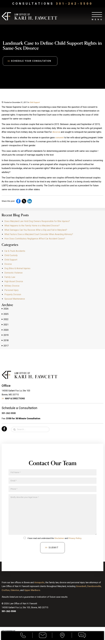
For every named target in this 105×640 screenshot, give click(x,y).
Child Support (34, 102)
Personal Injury (11, 290)
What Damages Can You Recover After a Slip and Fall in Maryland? (35, 230)
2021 (5, 325)
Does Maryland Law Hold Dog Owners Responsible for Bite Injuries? (37, 221)
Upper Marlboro (32, 590)
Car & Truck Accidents (14, 251)
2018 (5, 340)
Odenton (15, 590)
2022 (5, 319)
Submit (53, 547)
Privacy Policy (74, 538)
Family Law (9, 277)
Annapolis (39, 582)
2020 (5, 330)
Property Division (12, 294)
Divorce (8, 264)
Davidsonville (94, 586)
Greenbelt (81, 586)
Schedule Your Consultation (31, 61)
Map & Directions (15, 398)
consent (59, 137)
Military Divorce (11, 285)
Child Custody (11, 255)
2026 (5, 309)
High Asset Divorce (13, 281)
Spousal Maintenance (14, 299)
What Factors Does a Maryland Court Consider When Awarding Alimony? (38, 234)
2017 (5, 346)
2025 (5, 314)
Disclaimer (59, 538)
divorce (56, 132)
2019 (5, 335)
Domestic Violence (13, 272)
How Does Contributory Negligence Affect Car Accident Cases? (34, 238)
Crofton (6, 590)
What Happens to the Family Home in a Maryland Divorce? (32, 225)
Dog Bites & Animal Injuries (17, 268)
